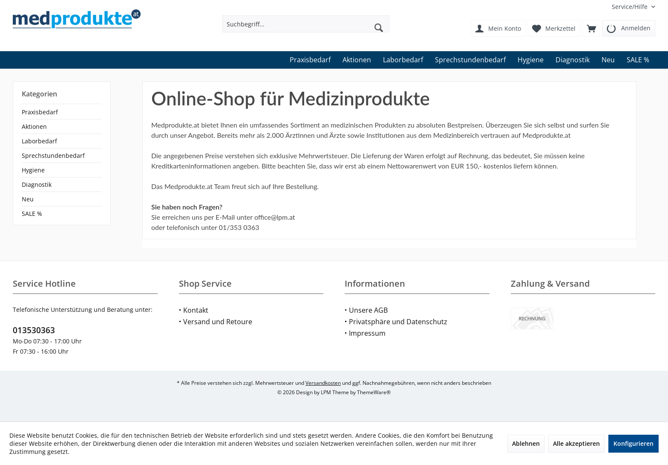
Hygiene (33, 170)
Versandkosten (323, 383)
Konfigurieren (633, 443)
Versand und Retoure (217, 321)
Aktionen (34, 126)
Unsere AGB (368, 310)
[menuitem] (630, 6)
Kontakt (195, 310)
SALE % (32, 213)
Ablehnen (526, 443)
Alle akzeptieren (576, 443)
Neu (28, 199)
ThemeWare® (374, 392)
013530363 (34, 330)
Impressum (367, 333)
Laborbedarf (39, 141)
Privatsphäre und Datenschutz (398, 321)
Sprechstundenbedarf (53, 155)
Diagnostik (37, 184)
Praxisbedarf (40, 112)
